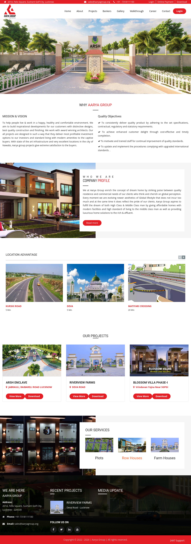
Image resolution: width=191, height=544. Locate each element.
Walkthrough (137, 11)
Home (67, 11)
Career (152, 11)
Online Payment (165, 1)
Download (182, 1)
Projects (93, 11)
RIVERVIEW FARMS (79, 502)
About (79, 11)
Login (151, 1)
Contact (166, 11)
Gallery (120, 11)
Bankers (107, 11)
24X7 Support (177, 540)
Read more (92, 222)
